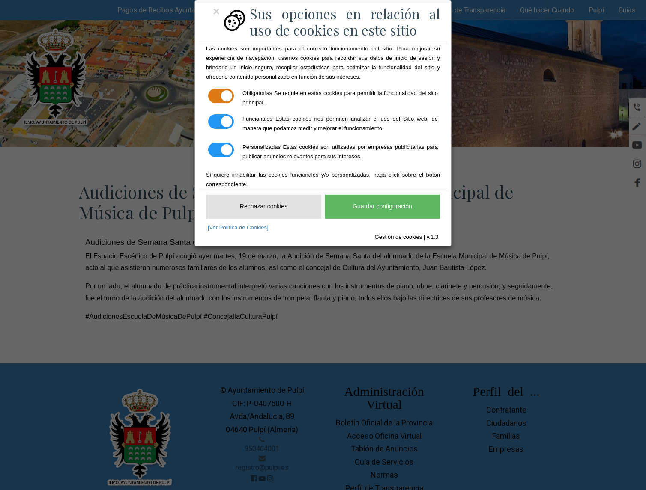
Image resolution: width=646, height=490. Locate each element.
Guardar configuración (382, 206)
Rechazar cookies (263, 206)
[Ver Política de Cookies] (238, 227)
